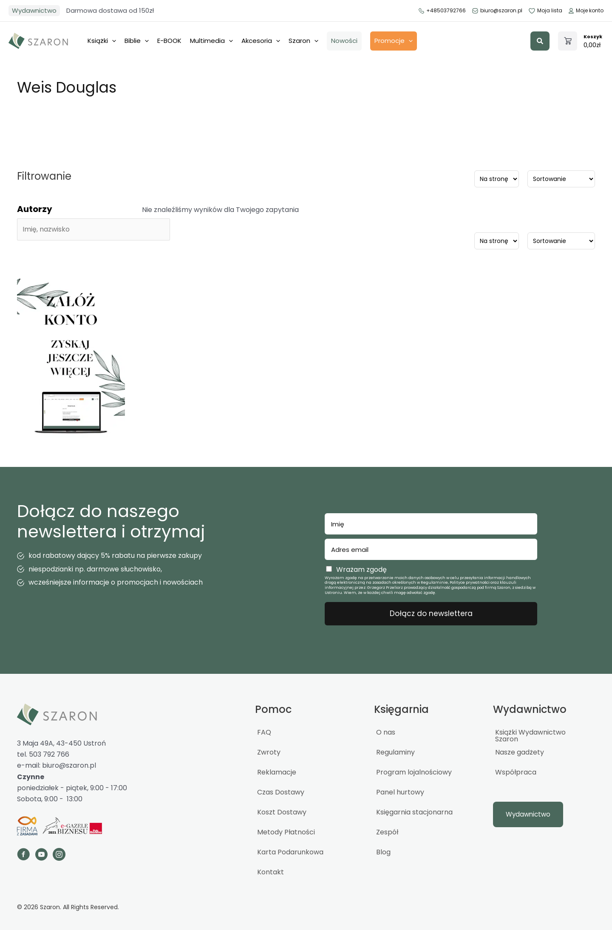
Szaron (303, 41)
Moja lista (545, 10)
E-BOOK (169, 40)
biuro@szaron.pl (497, 10)
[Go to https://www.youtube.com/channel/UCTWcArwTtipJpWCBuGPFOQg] (41, 855)
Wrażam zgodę (361, 569)
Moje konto (586, 10)
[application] (112, 41)
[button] (540, 41)
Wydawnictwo (34, 10)
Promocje (393, 41)
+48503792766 (442, 10)
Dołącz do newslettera (431, 613)
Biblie (137, 41)
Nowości (344, 40)
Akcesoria (260, 41)
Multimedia (211, 41)
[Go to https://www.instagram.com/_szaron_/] (59, 855)
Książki (102, 41)
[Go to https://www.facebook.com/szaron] (23, 855)
